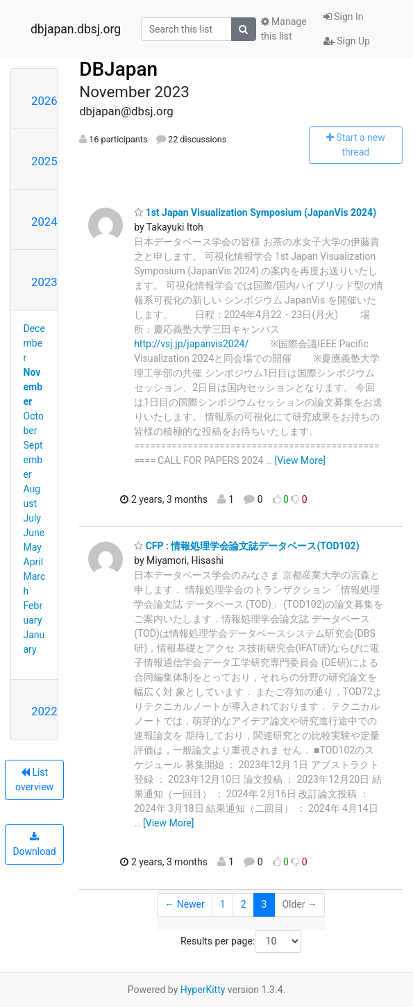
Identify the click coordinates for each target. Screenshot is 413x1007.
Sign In (343, 16)
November (33, 387)
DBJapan (118, 69)
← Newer (185, 904)
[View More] (300, 460)
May (33, 547)
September (33, 460)
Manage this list (284, 29)
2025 (44, 161)
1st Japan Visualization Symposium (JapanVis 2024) (255, 212)
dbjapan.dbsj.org (76, 29)
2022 (44, 711)
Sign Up (346, 41)
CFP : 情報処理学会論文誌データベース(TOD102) (246, 545)
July (32, 518)
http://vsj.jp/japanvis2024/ (191, 343)
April (34, 561)
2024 (44, 221)
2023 (44, 282)
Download (34, 844)
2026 (44, 101)
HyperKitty (203, 989)
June (34, 532)
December (34, 343)
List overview (34, 779)
